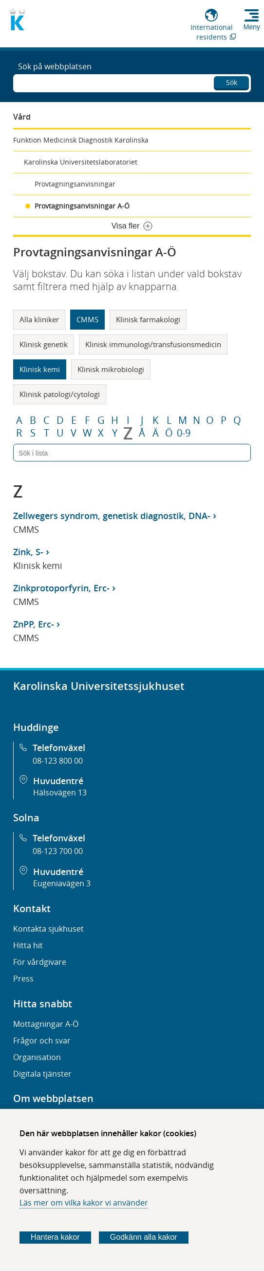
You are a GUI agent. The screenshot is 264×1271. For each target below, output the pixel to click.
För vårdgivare (39, 962)
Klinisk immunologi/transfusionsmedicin (153, 344)
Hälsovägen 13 (60, 792)
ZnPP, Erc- (33, 624)
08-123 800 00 (58, 760)
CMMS (87, 319)
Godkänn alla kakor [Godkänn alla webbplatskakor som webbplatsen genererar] (143, 1237)
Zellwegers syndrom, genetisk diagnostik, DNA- (111, 515)
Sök (231, 82)
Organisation (37, 1057)
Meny (252, 27)
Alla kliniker (39, 319)
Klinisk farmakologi (148, 319)
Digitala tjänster (42, 1073)
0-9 (183, 433)
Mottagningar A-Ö (45, 1024)
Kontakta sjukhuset (48, 928)
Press (23, 978)
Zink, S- (28, 552)
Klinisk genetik (43, 344)
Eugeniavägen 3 (62, 883)
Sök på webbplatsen (55, 66)
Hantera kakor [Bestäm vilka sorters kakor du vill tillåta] (55, 1237)
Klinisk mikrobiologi (110, 369)
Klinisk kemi (39, 369)
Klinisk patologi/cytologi (59, 394)
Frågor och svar (42, 1040)
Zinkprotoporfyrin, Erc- (61, 588)
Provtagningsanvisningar (75, 183)
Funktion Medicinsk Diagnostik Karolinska (81, 140)
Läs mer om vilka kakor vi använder (83, 1202)
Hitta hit (28, 945)
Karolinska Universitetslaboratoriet (80, 162)
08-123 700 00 (58, 851)
